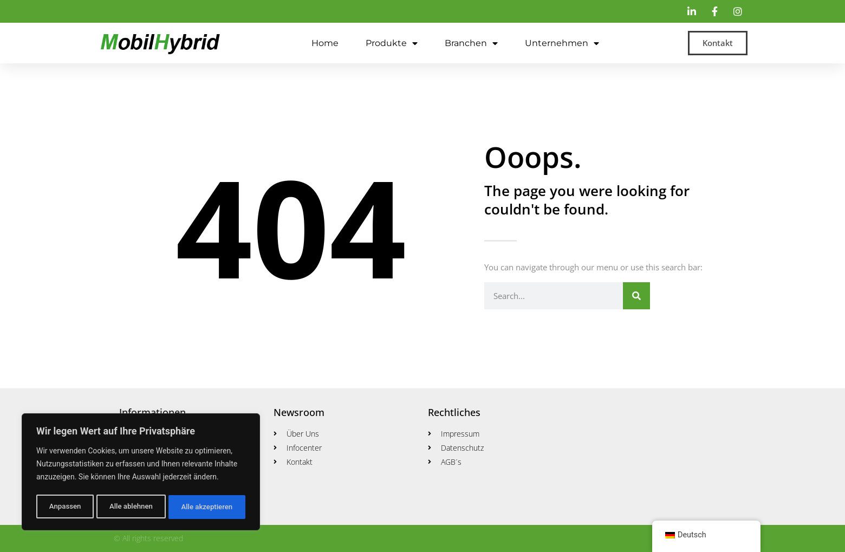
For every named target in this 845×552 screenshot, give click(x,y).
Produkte (392, 43)
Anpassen (64, 507)
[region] (141, 473)
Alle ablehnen (130, 507)
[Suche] (636, 295)
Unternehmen (562, 43)
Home (325, 43)
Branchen (471, 43)
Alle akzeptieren (207, 507)
